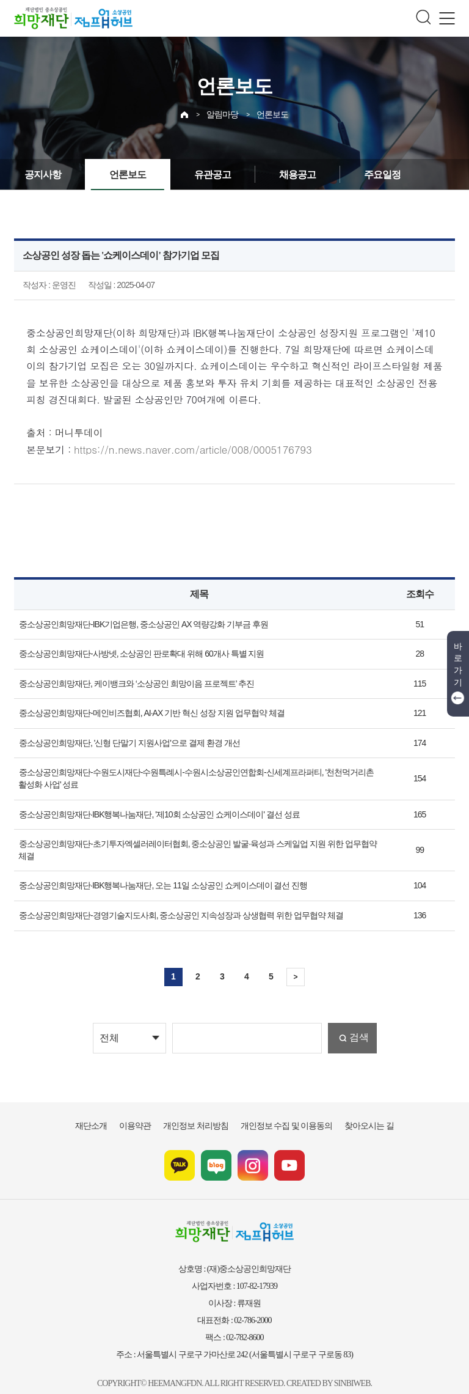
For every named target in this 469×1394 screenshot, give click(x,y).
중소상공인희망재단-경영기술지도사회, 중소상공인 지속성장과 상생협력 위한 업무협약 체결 (169, 900)
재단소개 (108, 1111)
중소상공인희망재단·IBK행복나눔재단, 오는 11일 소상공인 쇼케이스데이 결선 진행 (152, 871)
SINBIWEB (348, 1368)
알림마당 (223, 111)
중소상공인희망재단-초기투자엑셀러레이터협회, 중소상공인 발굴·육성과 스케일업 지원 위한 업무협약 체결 (193, 841)
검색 (357, 1023)
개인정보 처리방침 (200, 1111)
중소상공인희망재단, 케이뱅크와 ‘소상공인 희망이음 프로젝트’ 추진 (128, 680)
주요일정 (360, 174)
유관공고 (200, 174)
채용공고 (280, 174)
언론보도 (271, 111)
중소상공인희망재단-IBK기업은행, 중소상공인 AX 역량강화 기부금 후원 (135, 621)
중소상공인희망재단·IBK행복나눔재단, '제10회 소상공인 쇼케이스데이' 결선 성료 (150, 811)
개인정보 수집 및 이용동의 (280, 1111)
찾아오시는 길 (353, 1111)
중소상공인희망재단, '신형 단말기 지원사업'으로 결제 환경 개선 (122, 740)
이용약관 (147, 1111)
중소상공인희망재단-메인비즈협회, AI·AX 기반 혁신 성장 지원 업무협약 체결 (143, 710)
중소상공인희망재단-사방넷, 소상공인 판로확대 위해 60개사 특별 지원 (133, 651)
